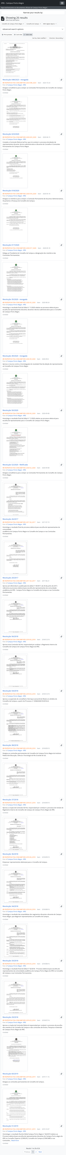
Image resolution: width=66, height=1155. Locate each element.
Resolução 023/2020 (11, 134)
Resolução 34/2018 (10, 906)
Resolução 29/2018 (10, 1017)
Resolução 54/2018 (10, 691)
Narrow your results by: (33, 12)
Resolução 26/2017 (10, 519)
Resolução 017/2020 (11, 245)
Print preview (7, 34)
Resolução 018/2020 (11, 191)
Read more (15, 1140)
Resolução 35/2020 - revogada (15, 299)
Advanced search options (13, 29)
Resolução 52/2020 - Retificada (15, 465)
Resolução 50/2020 (10, 410)
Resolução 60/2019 (10, 1074)
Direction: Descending (56, 38)
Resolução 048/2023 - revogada (15, 80)
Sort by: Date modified (39, 38)
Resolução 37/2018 (10, 800)
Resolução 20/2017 (10, 578)
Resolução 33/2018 (10, 961)
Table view (28, 34)
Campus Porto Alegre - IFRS (17, 85)
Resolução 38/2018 (10, 745)
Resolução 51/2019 (10, 1126)
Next (40, 1152)
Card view (18, 34)
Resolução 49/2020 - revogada (15, 356)
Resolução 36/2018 (10, 854)
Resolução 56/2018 (10, 636)
